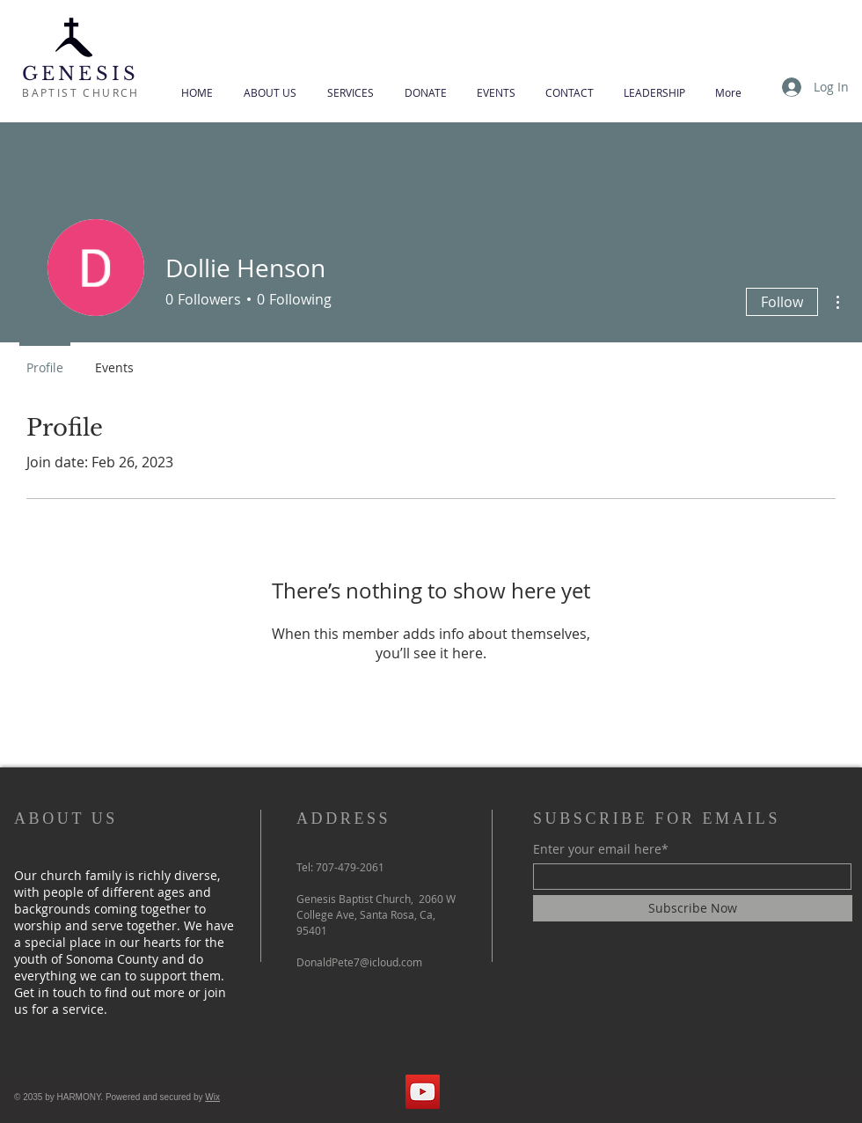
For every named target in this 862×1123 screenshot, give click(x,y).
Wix (212, 1097)
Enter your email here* (600, 849)
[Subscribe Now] (692, 908)
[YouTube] (422, 1092)
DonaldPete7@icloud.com (359, 962)
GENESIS (80, 73)
